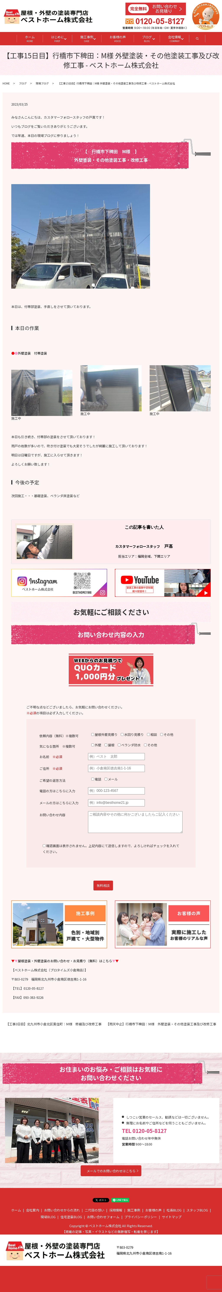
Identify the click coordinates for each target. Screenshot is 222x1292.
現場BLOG (48, 1217)
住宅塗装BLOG (71, 1217)
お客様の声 (117, 39)
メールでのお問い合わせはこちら (111, 1171)
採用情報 (115, 1210)
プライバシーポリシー (140, 1217)
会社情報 (174, 39)
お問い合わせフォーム (103, 1217)
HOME (6, 83)
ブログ (147, 39)
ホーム (30, 39)
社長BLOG (173, 1210)
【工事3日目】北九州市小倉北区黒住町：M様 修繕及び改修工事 (53, 1024)
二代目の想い (94, 1210)
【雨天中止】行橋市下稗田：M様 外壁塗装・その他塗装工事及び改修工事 (161, 1024)
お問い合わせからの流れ (62, 1210)
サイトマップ (171, 1217)
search (201, 40)
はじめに (57, 39)
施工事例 (86, 39)
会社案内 (32, 1210)
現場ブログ (42, 83)
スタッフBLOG (197, 1210)
